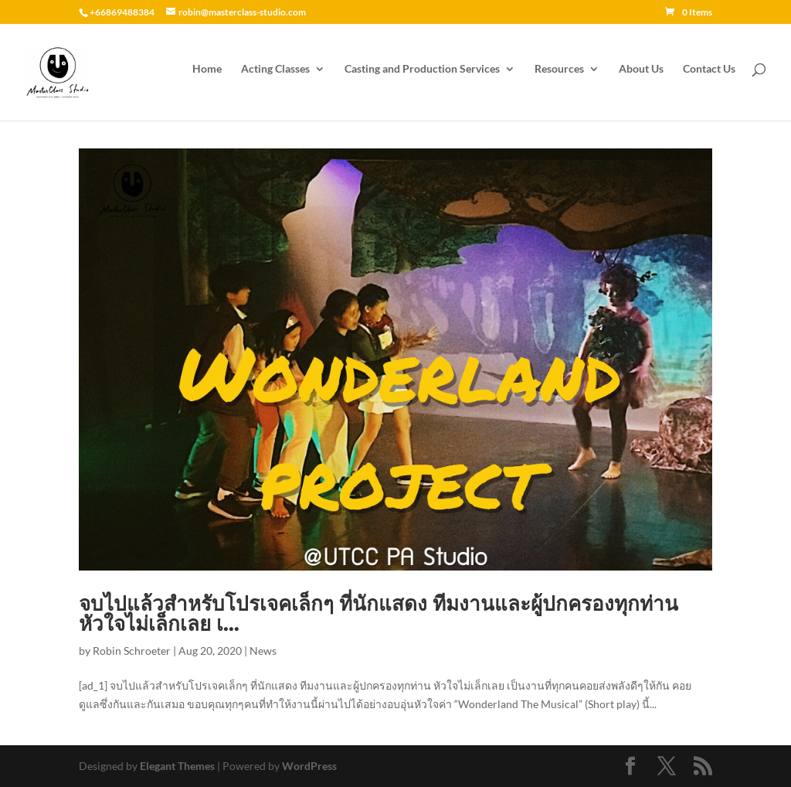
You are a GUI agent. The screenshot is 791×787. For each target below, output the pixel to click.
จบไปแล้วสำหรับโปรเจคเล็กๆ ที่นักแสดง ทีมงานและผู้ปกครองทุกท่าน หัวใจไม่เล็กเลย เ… (378, 613)
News (263, 650)
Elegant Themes (177, 765)
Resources (559, 75)
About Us (641, 75)
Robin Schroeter (132, 650)
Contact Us (709, 75)
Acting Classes (275, 75)
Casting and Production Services (422, 75)
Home (207, 75)
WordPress (309, 765)
